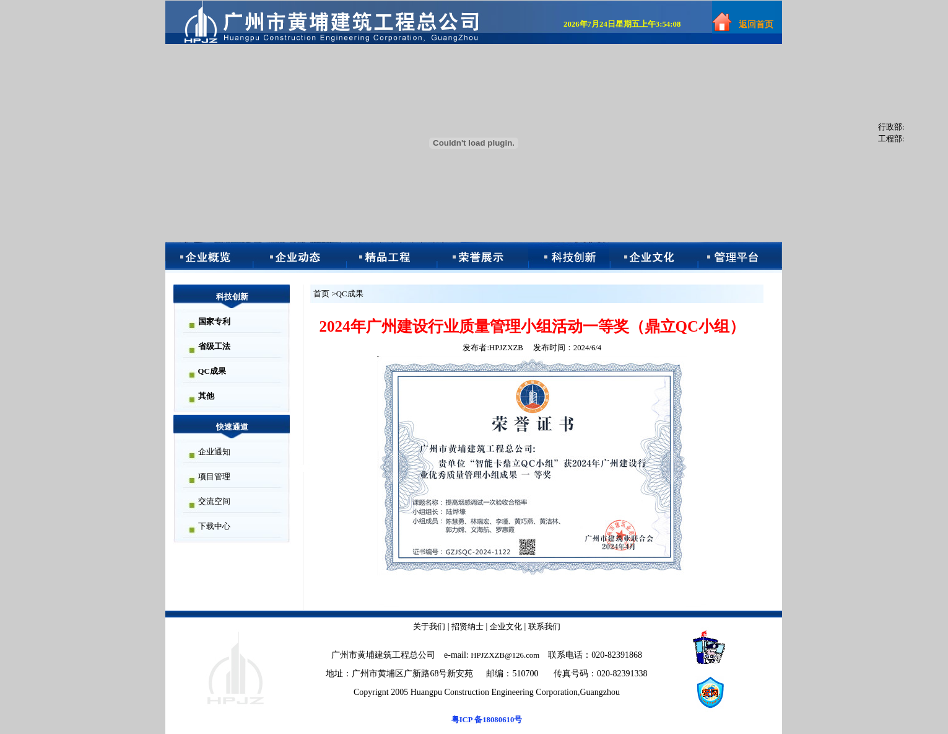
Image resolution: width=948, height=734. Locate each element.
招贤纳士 (467, 626)
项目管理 (214, 476)
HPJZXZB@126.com (505, 655)
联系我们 (544, 626)
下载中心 (214, 526)
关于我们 (429, 626)
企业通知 (214, 452)
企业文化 (506, 626)
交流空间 (214, 501)
